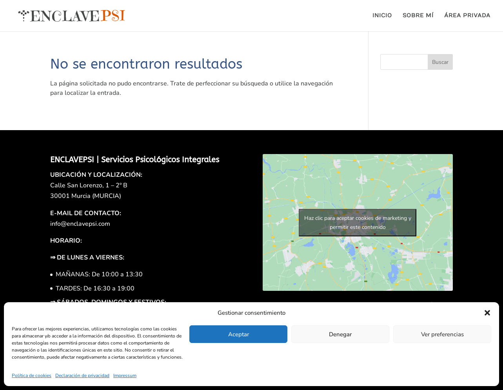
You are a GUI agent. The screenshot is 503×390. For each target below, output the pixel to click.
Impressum (124, 375)
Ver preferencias (442, 334)
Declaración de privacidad (82, 375)
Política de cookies (31, 375)
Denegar (340, 334)
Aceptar (238, 334)
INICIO (382, 16)
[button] (487, 313)
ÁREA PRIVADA (467, 16)
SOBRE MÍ (418, 16)
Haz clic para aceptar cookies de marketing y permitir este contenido (357, 222)
